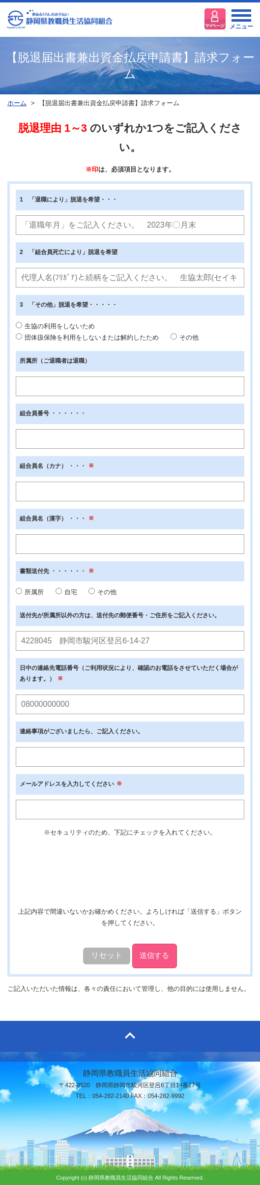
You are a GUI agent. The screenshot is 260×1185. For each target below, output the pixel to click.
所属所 (30, 592)
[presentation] (131, 872)
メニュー (241, 22)
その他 (185, 337)
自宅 (66, 592)
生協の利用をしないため (55, 326)
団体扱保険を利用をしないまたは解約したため (87, 337)
